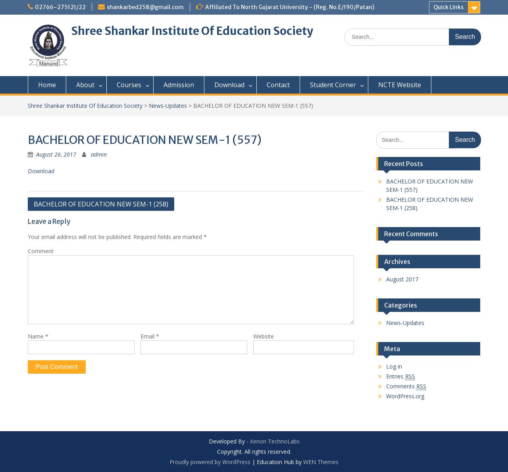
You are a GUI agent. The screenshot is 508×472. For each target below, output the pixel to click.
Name (38, 336)
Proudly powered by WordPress (209, 462)
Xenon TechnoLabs (275, 441)
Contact (278, 84)
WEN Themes (321, 462)
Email (149, 336)
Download (229, 84)
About (85, 84)
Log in (394, 366)
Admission (179, 84)
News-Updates (168, 105)
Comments (406, 386)
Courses (129, 84)
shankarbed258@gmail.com (145, 7)
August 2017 (402, 279)
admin (99, 154)
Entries (400, 376)
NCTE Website (399, 84)
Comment (41, 251)
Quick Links (448, 7)
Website (263, 336)
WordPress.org (405, 396)
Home (47, 84)
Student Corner (333, 84)
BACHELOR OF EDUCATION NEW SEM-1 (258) (101, 204)
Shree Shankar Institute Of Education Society (192, 31)
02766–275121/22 (60, 7)
